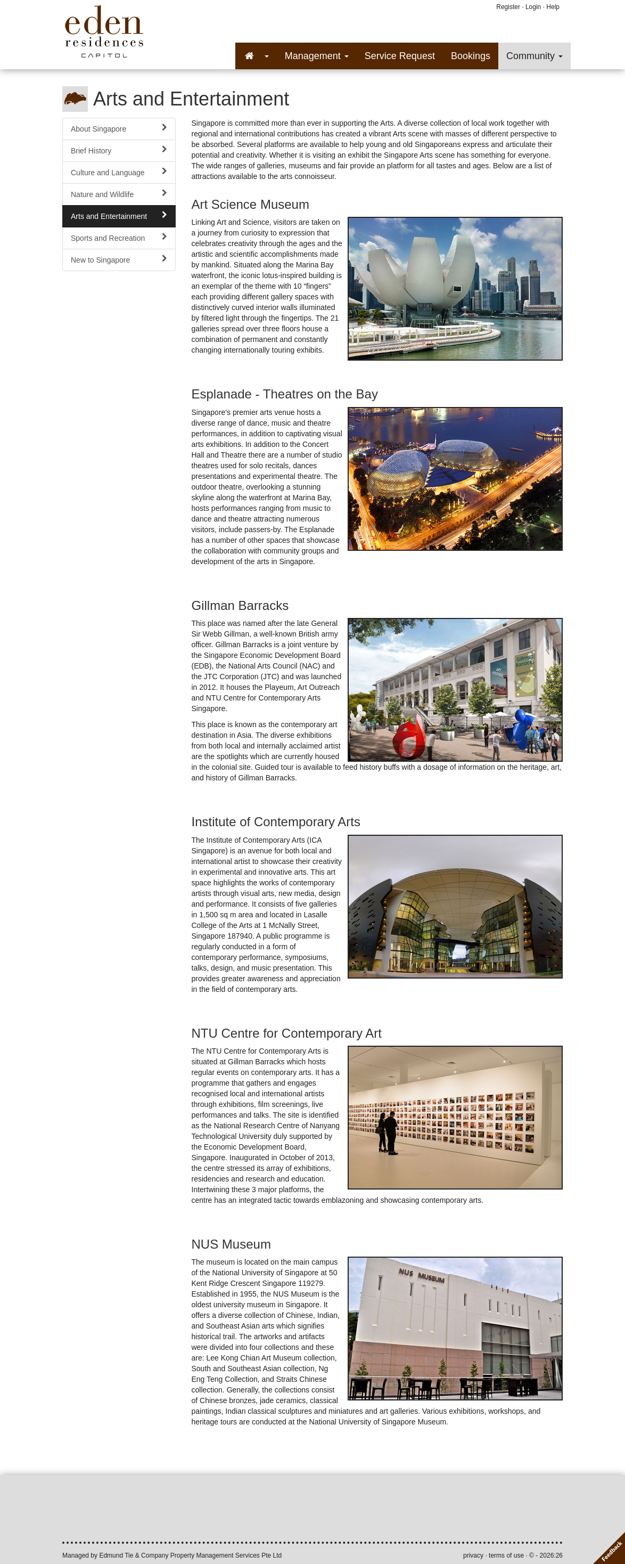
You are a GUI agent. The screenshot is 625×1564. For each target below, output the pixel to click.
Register (508, 7)
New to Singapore (119, 259)
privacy (473, 1555)
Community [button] (534, 56)
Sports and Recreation (119, 237)
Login (533, 7)
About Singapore (119, 128)
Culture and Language (119, 172)
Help (553, 7)
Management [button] (317, 56)
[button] (256, 56)
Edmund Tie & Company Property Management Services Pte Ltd (190, 1555)
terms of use (506, 1555)
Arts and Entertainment (119, 216)
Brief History (119, 150)
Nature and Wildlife (119, 194)
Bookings (470, 56)
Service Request (400, 56)
